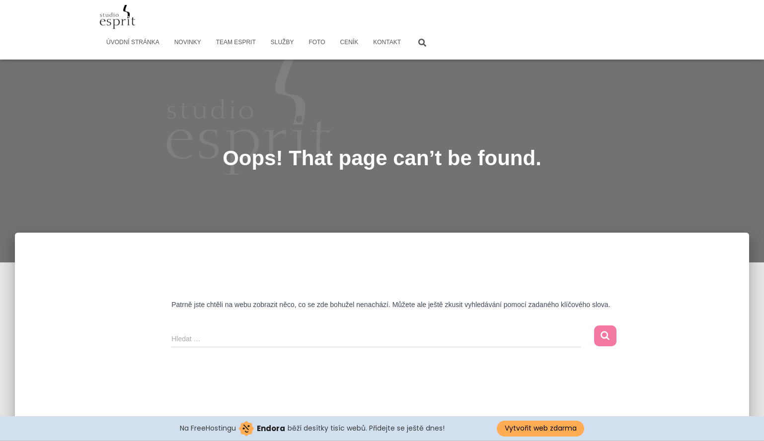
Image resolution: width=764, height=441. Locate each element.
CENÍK (349, 42)
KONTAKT (387, 42)
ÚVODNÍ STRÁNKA (132, 42)
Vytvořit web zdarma (541, 428)
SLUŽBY (282, 42)
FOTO (316, 42)
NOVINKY (187, 42)
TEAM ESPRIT (236, 42)
